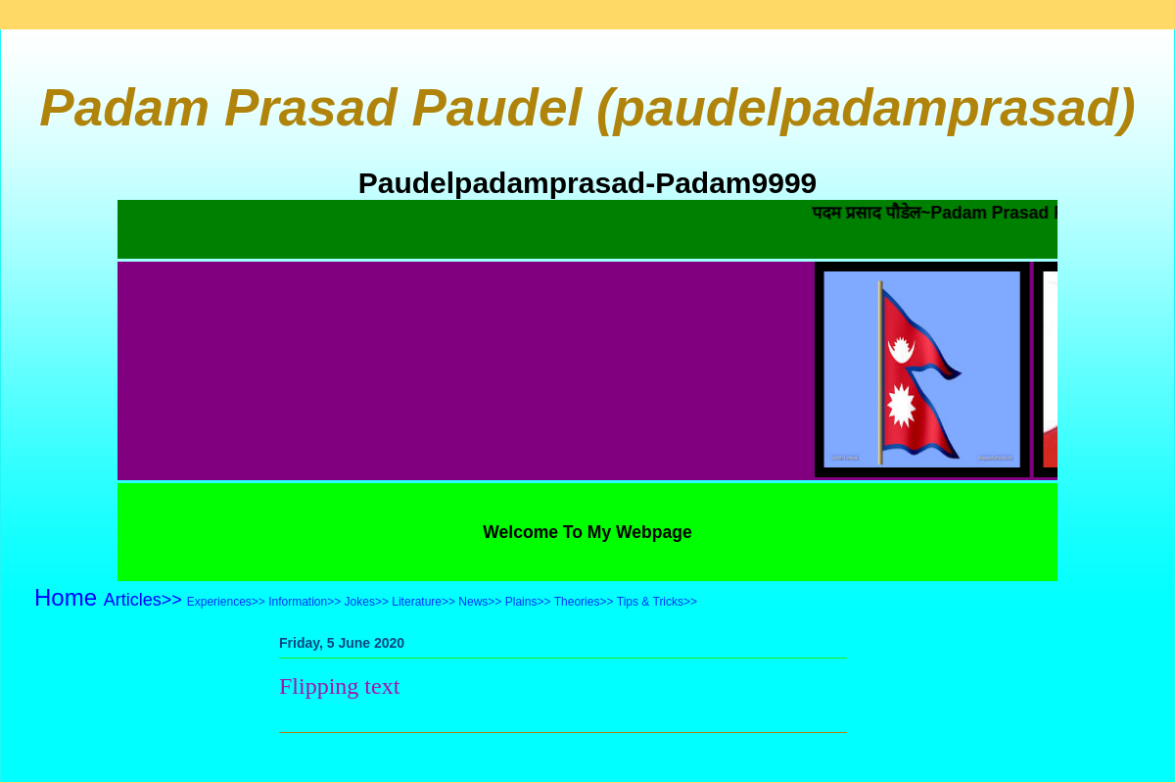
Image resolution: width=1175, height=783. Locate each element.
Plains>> (528, 602)
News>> (479, 602)
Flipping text (339, 686)
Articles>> (143, 600)
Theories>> (584, 602)
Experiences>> (226, 602)
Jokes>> (367, 602)
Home (65, 597)
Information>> (304, 602)
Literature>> (423, 602)
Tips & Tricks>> (657, 602)
